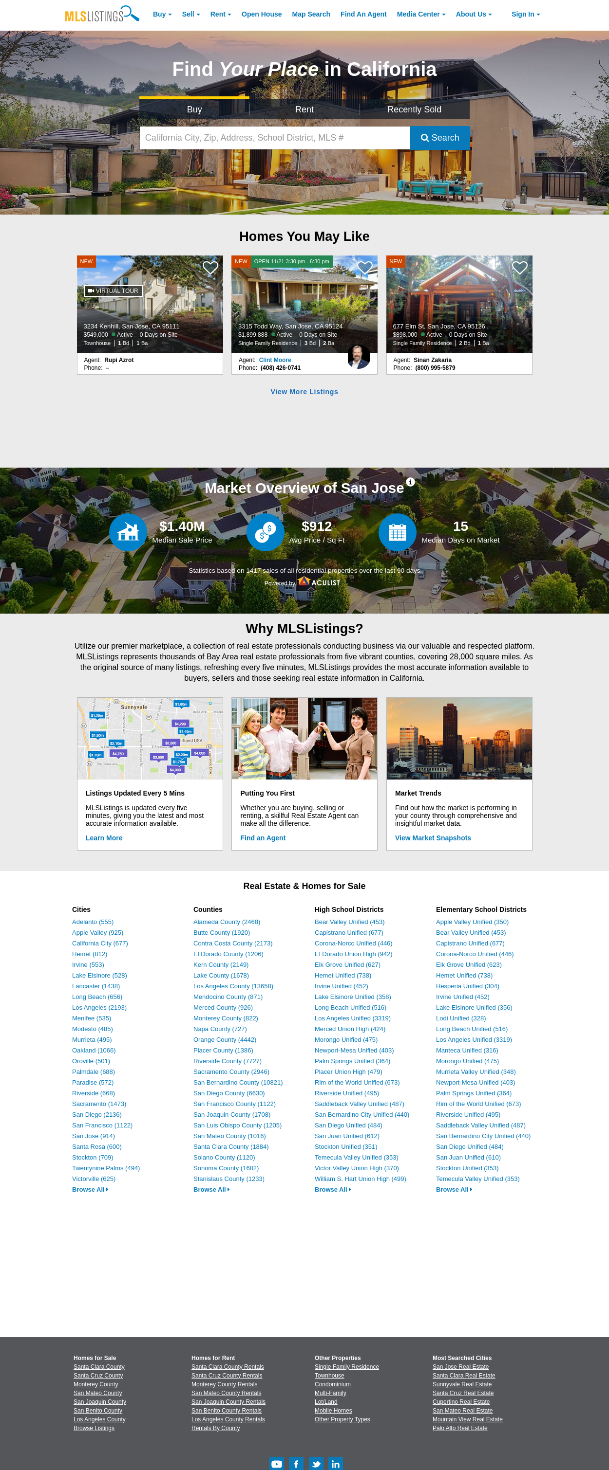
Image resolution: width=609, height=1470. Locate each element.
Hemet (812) (89, 954)
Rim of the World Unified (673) (357, 1082)
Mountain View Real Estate (468, 1419)
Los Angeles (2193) (99, 1007)
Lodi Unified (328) (461, 1018)
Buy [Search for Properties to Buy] (194, 109)
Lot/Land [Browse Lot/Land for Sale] (326, 1401)
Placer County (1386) (223, 1050)
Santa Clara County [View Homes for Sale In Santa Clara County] (99, 1366)
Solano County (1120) (224, 1157)
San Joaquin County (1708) (231, 1114)
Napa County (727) (220, 1029)
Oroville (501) (91, 1061)
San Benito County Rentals (226, 1410)
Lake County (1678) (221, 975)
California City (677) (100, 943)
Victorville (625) (93, 1178)
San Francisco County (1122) (234, 1103)
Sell (188, 14)
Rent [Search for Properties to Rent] (304, 109)
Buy (159, 14)
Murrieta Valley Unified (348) (476, 1071)
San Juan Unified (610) (468, 1157)
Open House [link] (262, 14)
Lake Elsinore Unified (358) (353, 996)
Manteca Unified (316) (467, 1050)
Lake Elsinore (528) (99, 975)
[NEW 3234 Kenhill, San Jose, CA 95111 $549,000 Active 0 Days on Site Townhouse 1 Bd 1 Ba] (150, 304)
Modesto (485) (92, 1029)
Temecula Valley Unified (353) (357, 1157)
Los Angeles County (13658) (233, 986)
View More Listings (304, 392)
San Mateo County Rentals (226, 1393)
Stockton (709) (93, 1157)
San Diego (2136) (97, 1114)
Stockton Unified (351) (346, 1146)
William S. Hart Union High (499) (360, 1178)
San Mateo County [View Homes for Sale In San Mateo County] (98, 1393)
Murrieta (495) (92, 1039)
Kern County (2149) (220, 964)
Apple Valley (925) (97, 932)
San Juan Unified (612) (347, 1136)
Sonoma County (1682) (226, 1168)
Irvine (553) (88, 964)
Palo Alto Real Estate (460, 1428)
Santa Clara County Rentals (227, 1366)
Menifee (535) (91, 1018)
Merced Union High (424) (350, 1029)
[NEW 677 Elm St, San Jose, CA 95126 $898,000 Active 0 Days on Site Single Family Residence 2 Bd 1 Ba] (459, 304)
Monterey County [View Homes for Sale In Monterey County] (96, 1384)
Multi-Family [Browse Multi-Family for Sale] (330, 1393)
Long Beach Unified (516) (350, 1007)
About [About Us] (471, 14)
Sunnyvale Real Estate (462, 1384)
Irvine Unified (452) (341, 986)
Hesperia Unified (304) (467, 986)
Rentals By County (215, 1428)
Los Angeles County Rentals (228, 1419)
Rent (218, 14)
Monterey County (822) (225, 1018)
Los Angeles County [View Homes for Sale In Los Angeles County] (100, 1419)
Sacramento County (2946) (231, 1071)
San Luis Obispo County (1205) (237, 1125)
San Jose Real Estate (461, 1366)
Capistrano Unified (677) (349, 932)
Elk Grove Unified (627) (348, 964)
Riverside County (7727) (227, 1061)
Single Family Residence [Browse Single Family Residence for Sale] (347, 1366)
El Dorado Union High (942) (354, 954)
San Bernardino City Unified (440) (362, 1114)
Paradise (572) (93, 1082)
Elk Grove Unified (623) (469, 964)
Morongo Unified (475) (346, 1039)
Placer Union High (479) (348, 1071)
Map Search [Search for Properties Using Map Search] (311, 14)
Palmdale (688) (93, 1071)
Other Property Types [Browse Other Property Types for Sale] (342, 1419)
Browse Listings (94, 1428)
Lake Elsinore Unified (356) (474, 1007)
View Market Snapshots (433, 838)
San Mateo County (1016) (229, 1136)
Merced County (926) (223, 1007)
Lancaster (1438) (96, 986)
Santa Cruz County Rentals (226, 1375)
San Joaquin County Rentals (228, 1401)
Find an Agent (263, 838)
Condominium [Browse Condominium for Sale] (333, 1384)
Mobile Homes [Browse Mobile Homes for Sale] (333, 1410)
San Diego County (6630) (229, 1093)
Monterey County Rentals (224, 1384)
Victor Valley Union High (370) (357, 1168)
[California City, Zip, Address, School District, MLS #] (274, 138)
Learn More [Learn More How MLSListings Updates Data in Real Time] (104, 838)
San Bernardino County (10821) (238, 1082)
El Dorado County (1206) (228, 954)
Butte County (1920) (221, 932)
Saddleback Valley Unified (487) (359, 1103)
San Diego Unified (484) (348, 1125)
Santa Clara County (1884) (231, 1146)
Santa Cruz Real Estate (463, 1393)
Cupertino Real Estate (461, 1401)
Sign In (523, 14)
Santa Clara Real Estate (464, 1375)
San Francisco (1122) (102, 1125)
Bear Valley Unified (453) (350, 922)
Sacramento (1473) (99, 1103)
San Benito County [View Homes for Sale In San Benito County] (98, 1410)
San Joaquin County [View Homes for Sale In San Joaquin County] (100, 1401)
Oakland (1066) (94, 1050)
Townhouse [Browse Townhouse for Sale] (329, 1375)
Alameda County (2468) (226, 922)
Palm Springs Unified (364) (352, 1061)
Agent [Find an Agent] (364, 14)
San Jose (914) (93, 1136)
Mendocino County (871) (228, 996)
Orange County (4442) (224, 1039)
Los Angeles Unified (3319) (353, 1018)
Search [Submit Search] (440, 138)
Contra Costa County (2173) (233, 943)
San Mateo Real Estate (463, 1410)
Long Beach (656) (97, 996)
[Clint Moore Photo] (358, 353)
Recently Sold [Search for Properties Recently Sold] (414, 109)
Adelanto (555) (93, 922)
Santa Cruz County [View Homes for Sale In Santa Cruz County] (98, 1375)
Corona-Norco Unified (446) (354, 943)
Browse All (90, 1189)
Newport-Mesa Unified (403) (354, 1050)
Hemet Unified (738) (343, 975)
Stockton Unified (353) (467, 1168)
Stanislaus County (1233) (229, 1178)
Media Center (418, 14)
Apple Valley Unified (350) (472, 922)
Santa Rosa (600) (97, 1146)
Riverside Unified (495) (347, 1093)
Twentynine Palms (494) (106, 1168)
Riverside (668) (93, 1093)
